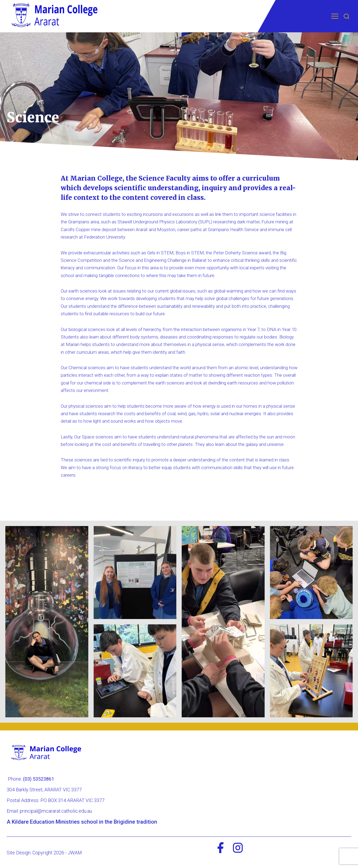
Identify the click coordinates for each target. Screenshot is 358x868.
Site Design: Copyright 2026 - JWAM (44, 852)
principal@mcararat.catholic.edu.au (56, 811)
